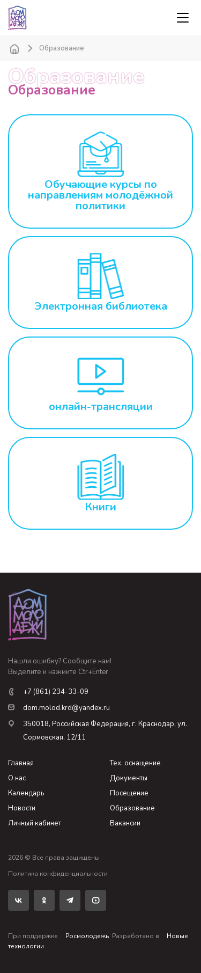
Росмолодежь (87, 936)
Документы (128, 778)
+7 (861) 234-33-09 (48, 692)
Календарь (26, 793)
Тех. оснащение (135, 763)
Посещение (129, 793)
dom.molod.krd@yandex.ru (59, 708)
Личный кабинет (34, 823)
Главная (21, 763)
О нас (17, 778)
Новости (21, 808)
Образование (132, 808)
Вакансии (125, 823)
